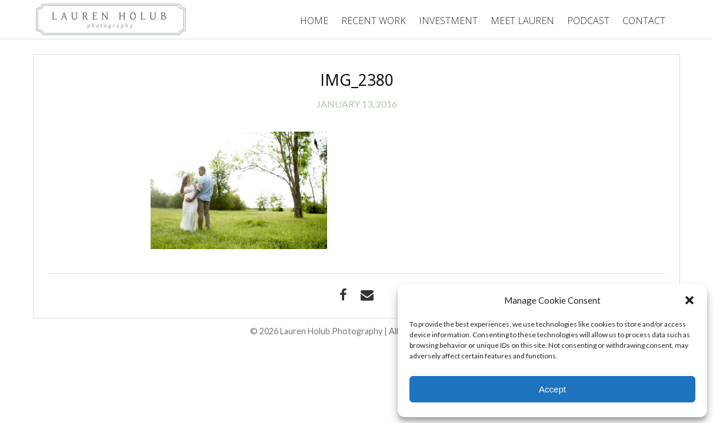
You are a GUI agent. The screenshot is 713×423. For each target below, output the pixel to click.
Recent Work (373, 20)
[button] (689, 300)
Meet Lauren (522, 20)
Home (314, 20)
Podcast (588, 20)
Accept (552, 389)
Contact (643, 20)
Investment (448, 20)
